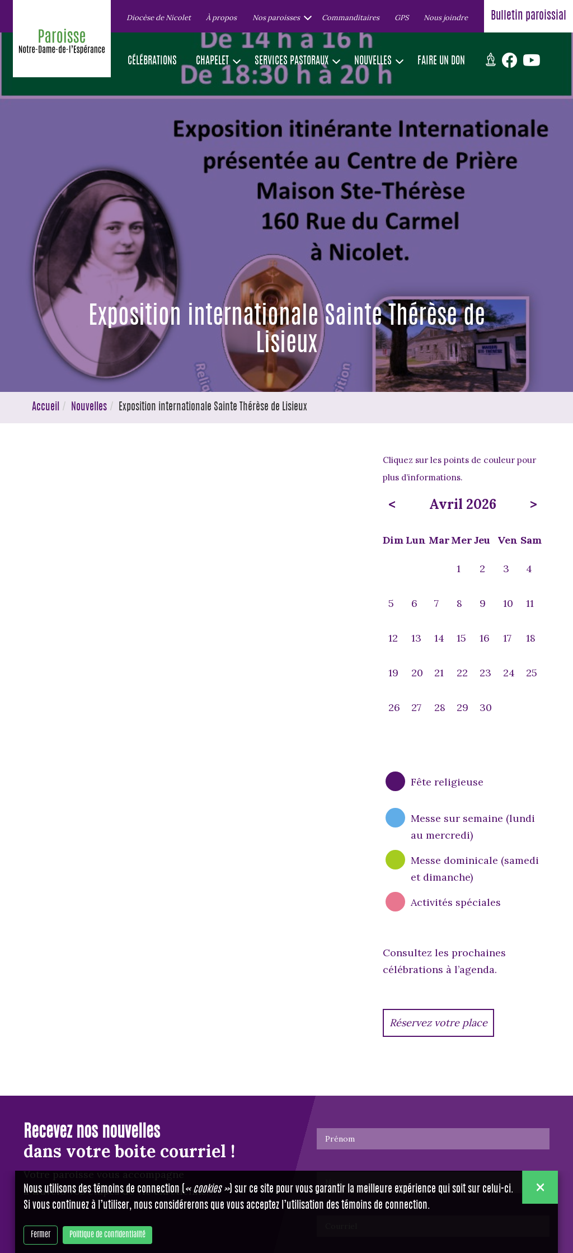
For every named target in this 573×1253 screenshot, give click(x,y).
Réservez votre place (438, 1022)
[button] (279, 17)
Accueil (45, 408)
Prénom (340, 1139)
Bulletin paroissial (528, 16)
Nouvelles (89, 408)
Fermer (40, 1235)
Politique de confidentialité (107, 1235)
